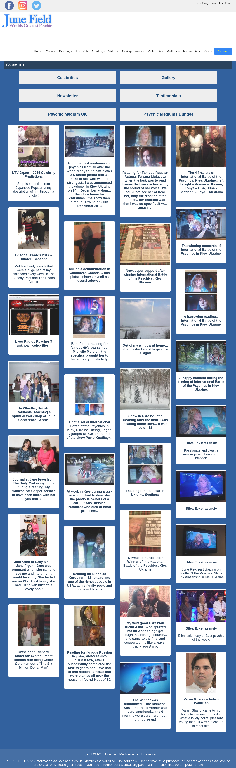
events (50, 38)
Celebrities (156, 38)
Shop (228, 3)
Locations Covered (118, 759)
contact (223, 38)
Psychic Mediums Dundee (119, 762)
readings (65, 38)
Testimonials (191, 38)
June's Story (201, 3)
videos (113, 38)
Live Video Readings (90, 38)
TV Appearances (133, 38)
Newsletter (216, 3)
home (38, 38)
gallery (172, 38)
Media (208, 38)
